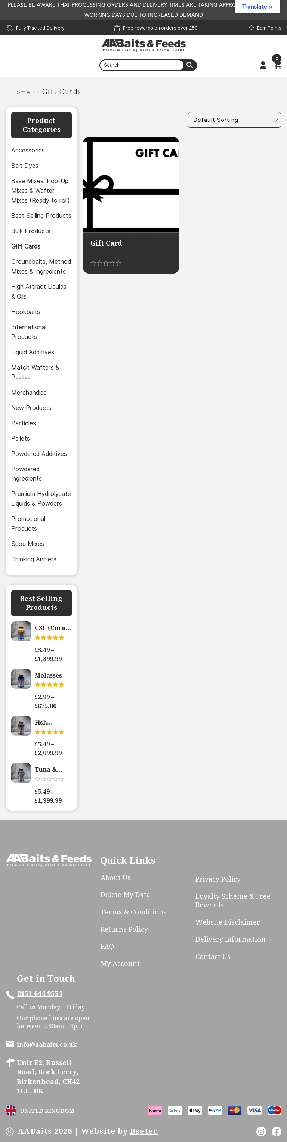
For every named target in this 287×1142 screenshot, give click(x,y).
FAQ (107, 946)
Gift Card (106, 243)
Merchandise (29, 392)
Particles (23, 423)
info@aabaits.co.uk (47, 1044)
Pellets (20, 438)
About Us (116, 877)
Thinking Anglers (33, 559)
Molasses (48, 675)
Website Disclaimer (227, 922)
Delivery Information (230, 939)
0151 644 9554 (39, 993)
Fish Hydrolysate (53, 723)
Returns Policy (124, 929)
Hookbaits (25, 311)
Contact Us (213, 956)
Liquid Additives (32, 352)
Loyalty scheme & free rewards (233, 900)
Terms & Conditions (134, 912)
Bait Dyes (24, 165)
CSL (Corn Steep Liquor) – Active (50, 628)
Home (20, 92)
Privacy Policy (218, 879)
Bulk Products (30, 231)
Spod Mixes (27, 543)
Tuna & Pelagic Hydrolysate (53, 770)
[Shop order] (234, 120)
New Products (31, 407)
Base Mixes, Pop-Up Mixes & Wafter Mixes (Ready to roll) (40, 191)
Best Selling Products (41, 215)
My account (120, 963)
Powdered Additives (39, 453)
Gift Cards (25, 246)
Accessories (28, 150)
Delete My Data (125, 895)
